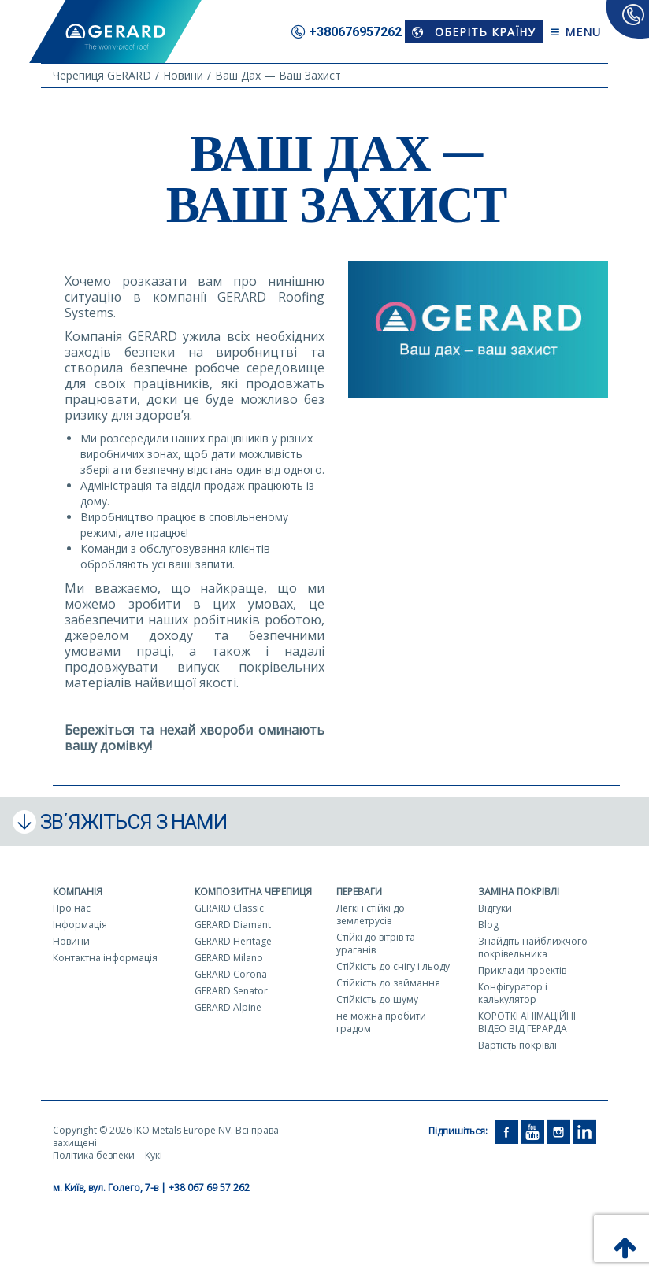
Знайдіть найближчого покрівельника (533, 947)
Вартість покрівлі (517, 1045)
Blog (488, 924)
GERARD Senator (231, 990)
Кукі (153, 1155)
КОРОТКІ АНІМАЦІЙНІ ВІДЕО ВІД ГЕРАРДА (527, 1022)
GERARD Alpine (228, 1007)
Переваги (359, 891)
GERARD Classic (229, 908)
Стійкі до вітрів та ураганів (375, 944)
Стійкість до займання (388, 983)
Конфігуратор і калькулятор (512, 993)
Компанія (77, 891)
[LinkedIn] (584, 1131)
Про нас (72, 908)
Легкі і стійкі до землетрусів (370, 914)
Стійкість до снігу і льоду (393, 966)
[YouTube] (532, 1131)
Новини (71, 941)
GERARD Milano (229, 957)
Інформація (80, 924)
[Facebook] (506, 1131)
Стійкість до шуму (377, 999)
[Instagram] (558, 1131)
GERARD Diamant (233, 924)
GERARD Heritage (233, 941)
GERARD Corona (231, 974)
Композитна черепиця (253, 891)
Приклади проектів (522, 970)
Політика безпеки (94, 1155)
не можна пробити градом (381, 1022)
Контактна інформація (105, 957)
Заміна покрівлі (518, 891)
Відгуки (495, 908)
